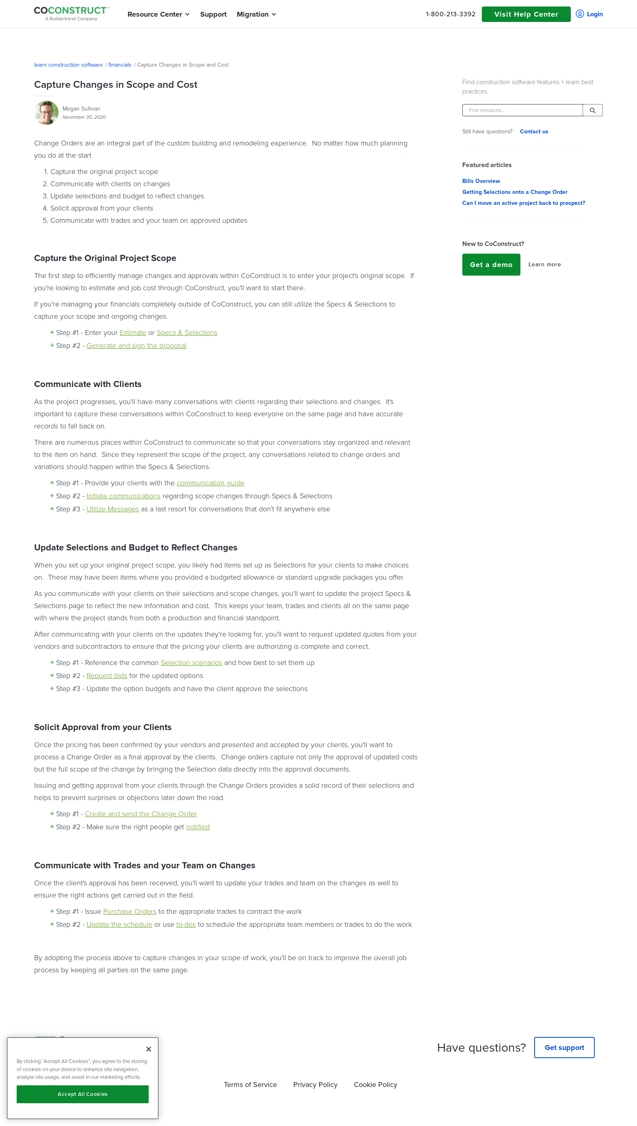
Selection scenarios (191, 662)
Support (213, 14)
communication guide (211, 483)
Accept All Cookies (83, 1094)
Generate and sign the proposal (136, 345)
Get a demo (491, 264)
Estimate (133, 332)
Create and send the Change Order (141, 814)
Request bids (107, 675)
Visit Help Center (526, 14)
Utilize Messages (113, 509)
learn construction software (68, 65)
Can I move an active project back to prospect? (523, 203)
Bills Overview (481, 181)
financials (120, 65)
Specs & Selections (187, 332)
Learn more (545, 265)
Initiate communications (123, 496)
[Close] (149, 1049)
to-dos (186, 924)
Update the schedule (119, 924)
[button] (154, 14)
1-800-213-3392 (451, 14)
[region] (82, 1078)
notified (198, 827)
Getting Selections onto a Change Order (515, 192)
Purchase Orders (129, 911)
